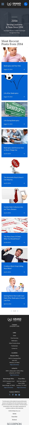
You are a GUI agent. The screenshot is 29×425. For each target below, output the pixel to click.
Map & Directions (14, 364)
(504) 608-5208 (14, 326)
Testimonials (14, 346)
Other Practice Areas (14, 343)
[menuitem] (14, 414)
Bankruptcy (14, 340)
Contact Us (14, 348)
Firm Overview (14, 338)
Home (14, 335)
